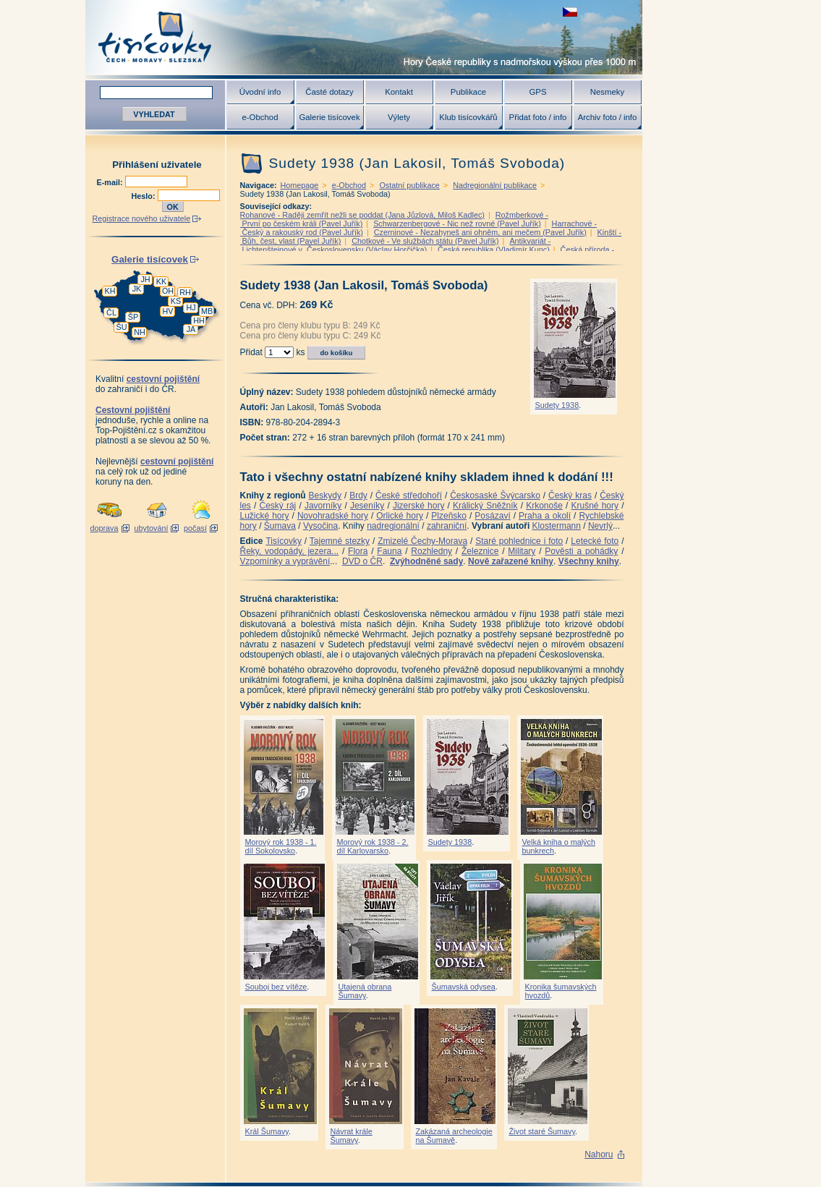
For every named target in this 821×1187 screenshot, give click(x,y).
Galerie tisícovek (329, 117)
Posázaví (492, 516)
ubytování (152, 528)
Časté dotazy (329, 92)
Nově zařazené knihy (510, 561)
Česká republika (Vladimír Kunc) (494, 249)
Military (521, 551)
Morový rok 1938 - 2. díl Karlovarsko (373, 846)
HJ (190, 307)
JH (145, 279)
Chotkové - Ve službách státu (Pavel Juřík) (425, 241)
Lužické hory (264, 516)
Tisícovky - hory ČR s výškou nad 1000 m (363, 37)
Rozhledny (431, 551)
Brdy (358, 495)
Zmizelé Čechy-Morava (422, 541)
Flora (357, 551)
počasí (195, 528)
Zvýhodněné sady (426, 561)
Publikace (468, 92)
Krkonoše (544, 506)
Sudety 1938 (557, 405)
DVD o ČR (362, 561)
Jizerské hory (419, 506)
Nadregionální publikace (495, 185)
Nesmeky (607, 92)
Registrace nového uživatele (142, 218)
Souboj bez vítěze (276, 986)
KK (161, 281)
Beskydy (325, 495)
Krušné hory (594, 506)
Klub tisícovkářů (468, 117)
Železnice (479, 551)
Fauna (389, 551)
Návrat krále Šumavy (352, 1135)
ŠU (121, 327)
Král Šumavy (267, 1131)
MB (207, 311)
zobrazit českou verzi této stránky (570, 12)
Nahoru (598, 1154)
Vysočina (320, 526)
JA (191, 329)
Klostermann (556, 526)
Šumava (280, 526)
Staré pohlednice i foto (519, 541)
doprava (104, 528)
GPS (537, 92)
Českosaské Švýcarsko (495, 495)
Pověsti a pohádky (581, 551)
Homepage (300, 185)
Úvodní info (260, 92)
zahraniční (447, 526)
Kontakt (399, 92)
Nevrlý (600, 526)
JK (137, 288)
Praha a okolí (545, 516)
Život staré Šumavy (542, 1131)
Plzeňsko (449, 516)
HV (168, 311)
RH (185, 292)
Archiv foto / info (607, 117)
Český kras (570, 495)
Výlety (399, 117)
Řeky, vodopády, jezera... (289, 551)
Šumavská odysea (463, 986)
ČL (111, 312)
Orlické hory (399, 516)
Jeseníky (367, 506)
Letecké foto (594, 541)
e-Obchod (260, 117)
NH (139, 332)
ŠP (133, 316)
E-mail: (111, 182)
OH (168, 290)
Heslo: (145, 196)
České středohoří (408, 495)
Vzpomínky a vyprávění (285, 561)
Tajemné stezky (340, 541)
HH (199, 320)
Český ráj (277, 506)
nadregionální (393, 526)
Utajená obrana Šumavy (365, 991)
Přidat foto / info (538, 117)
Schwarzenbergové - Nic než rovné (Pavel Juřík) (457, 223)
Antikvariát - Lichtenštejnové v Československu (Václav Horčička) (395, 245)
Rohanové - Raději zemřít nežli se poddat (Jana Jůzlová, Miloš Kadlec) (362, 214)
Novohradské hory (332, 516)
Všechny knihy (588, 561)
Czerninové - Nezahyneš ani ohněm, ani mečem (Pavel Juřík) (480, 232)
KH (110, 290)
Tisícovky (283, 541)
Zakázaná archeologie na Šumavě (454, 1135)
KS (176, 301)
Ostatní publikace (409, 185)
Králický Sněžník (485, 506)
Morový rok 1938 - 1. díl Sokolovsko (281, 846)
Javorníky (323, 506)
